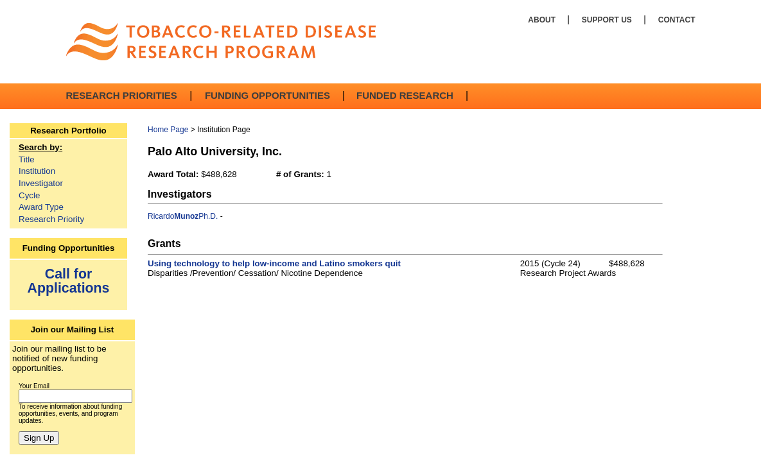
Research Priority (51, 219)
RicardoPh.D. (183, 216)
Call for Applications (69, 280)
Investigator (41, 183)
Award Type (41, 207)
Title (27, 159)
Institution (37, 171)
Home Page (168, 129)
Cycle (29, 195)
